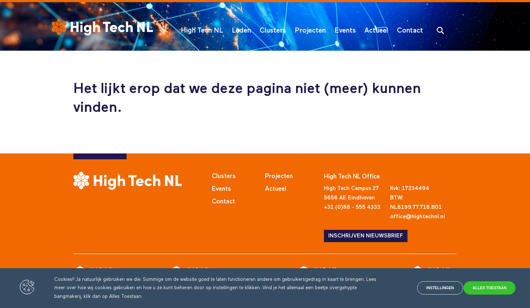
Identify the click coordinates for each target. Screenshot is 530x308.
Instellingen (418, 288)
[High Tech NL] (102, 26)
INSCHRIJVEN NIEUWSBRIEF (365, 236)
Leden (241, 30)
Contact (410, 30)
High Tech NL (202, 30)
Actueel (376, 30)
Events (345, 30)
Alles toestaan (484, 288)
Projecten (310, 30)
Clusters (273, 30)
